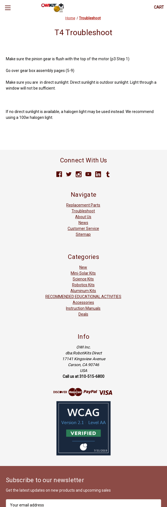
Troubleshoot (83, 211)
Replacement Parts (83, 205)
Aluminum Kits (83, 291)
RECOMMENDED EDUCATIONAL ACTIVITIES (83, 296)
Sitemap (83, 234)
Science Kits (83, 279)
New (83, 267)
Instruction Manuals (83, 308)
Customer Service (83, 228)
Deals (83, 314)
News (83, 222)
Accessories (83, 302)
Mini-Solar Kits (83, 273)
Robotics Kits (83, 285)
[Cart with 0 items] (159, 7)
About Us (83, 217)
